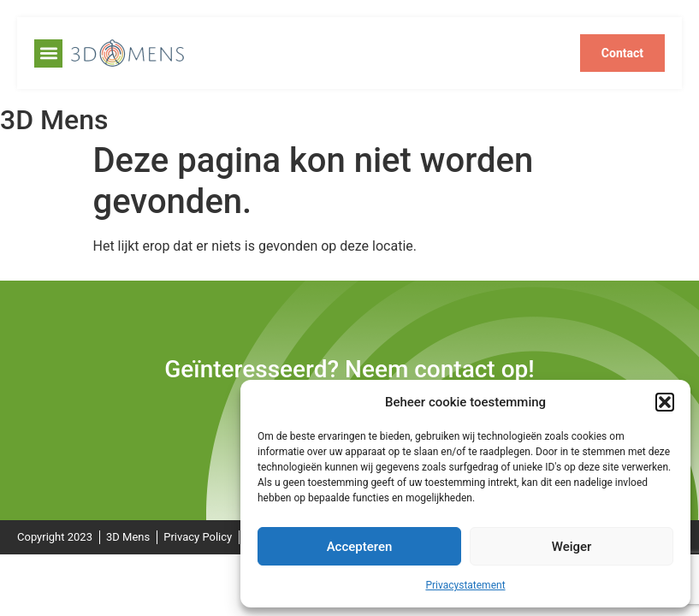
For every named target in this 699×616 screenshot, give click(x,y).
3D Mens (54, 120)
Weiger (572, 546)
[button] (664, 402)
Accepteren (360, 546)
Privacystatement (465, 585)
